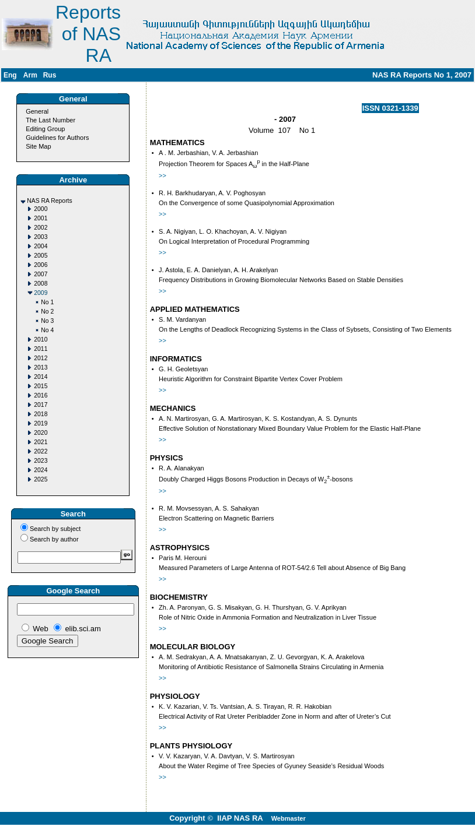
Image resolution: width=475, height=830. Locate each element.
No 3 (47, 321)
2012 (40, 358)
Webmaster (288, 818)
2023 (40, 461)
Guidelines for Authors (57, 137)
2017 (40, 405)
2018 (40, 414)
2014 (40, 377)
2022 (40, 451)
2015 (40, 386)
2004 (40, 246)
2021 (40, 442)
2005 (40, 255)
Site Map (38, 146)
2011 (40, 349)
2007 (40, 274)
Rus (50, 75)
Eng (10, 75)
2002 (40, 227)
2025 (40, 479)
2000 (40, 209)
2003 (40, 237)
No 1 (47, 302)
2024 (40, 470)
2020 (40, 433)
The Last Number (50, 120)
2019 (40, 423)
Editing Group (45, 128)
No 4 (47, 330)
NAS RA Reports (49, 201)
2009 (40, 293)
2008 (40, 283)
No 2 (47, 311)
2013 (40, 367)
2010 (40, 339)
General (37, 111)
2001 (40, 218)
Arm (30, 75)
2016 (40, 395)
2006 (40, 265)
